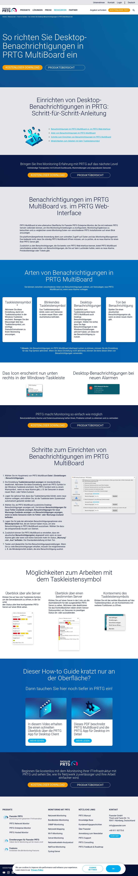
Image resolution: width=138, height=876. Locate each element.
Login (119, 2)
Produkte (25, 10)
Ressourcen (60, 10)
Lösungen (38, 10)
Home (4, 17)
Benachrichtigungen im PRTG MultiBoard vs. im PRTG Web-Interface (80, 129)
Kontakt (111, 2)
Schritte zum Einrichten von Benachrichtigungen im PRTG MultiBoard (81, 137)
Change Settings (92, 869)
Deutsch (131, 2)
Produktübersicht (61, 67)
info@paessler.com (117, 825)
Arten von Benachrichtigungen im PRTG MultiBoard (73, 133)
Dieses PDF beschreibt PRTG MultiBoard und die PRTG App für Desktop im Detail (92, 729)
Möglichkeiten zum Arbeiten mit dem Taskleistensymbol (75, 141)
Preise (48, 10)
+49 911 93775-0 (116, 830)
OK (113, 869)
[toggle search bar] (133, 10)
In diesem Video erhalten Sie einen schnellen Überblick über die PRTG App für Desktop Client (45, 729)
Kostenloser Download (22, 67)
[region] (69, 868)
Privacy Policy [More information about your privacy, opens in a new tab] (37, 870)
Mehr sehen (37, 740)
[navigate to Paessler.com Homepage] (9, 10)
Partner (73, 10)
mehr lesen (83, 740)
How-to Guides (22, 17)
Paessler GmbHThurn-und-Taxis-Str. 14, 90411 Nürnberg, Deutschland (122, 818)
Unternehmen (99, 2)
